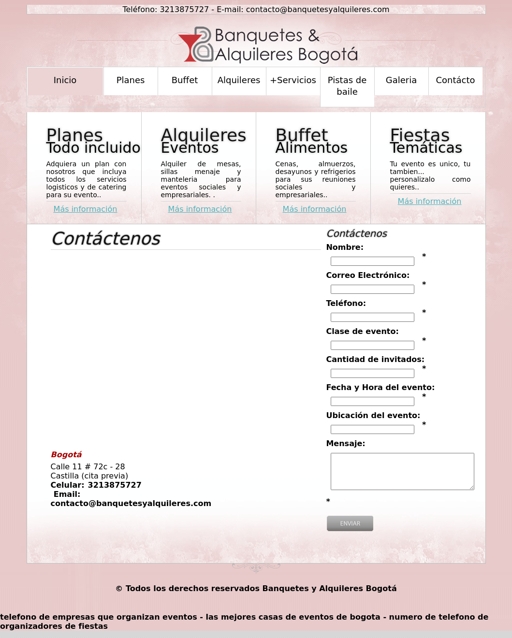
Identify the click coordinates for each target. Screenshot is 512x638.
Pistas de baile (347, 86)
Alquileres (239, 80)
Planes (131, 80)
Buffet (185, 80)
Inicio (65, 80)
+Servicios (293, 80)
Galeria (401, 80)
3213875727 (184, 9)
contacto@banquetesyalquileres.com (318, 9)
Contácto (455, 80)
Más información (85, 209)
